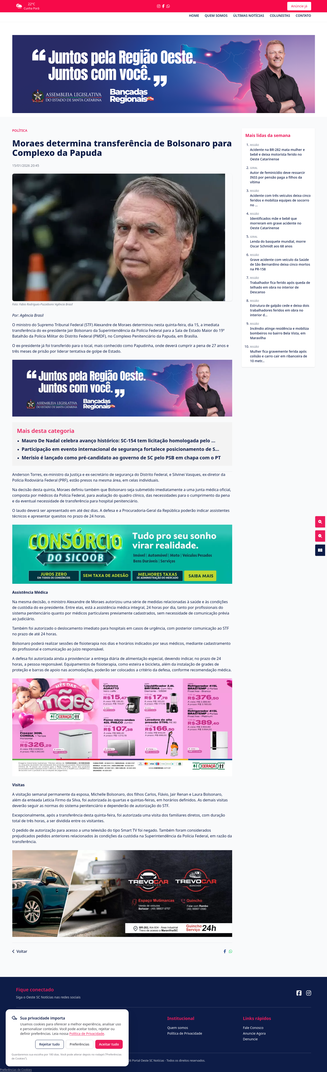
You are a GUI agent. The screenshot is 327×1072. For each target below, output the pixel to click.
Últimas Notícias (248, 15)
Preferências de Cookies (16, 1070)
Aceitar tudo (109, 1044)
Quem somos (216, 15)
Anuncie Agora (254, 1033)
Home (194, 15)
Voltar (19, 951)
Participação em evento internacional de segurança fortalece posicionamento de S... (120, 449)
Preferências (79, 1044)
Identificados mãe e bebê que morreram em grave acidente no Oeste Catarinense (275, 223)
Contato (303, 15)
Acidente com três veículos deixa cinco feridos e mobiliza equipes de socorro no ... (280, 200)
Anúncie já (299, 6)
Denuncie (250, 1039)
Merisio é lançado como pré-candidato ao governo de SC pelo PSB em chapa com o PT (121, 457)
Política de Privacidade (86, 1033)
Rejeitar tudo (49, 1044)
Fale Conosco (253, 1027)
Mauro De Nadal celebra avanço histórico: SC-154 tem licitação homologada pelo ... (118, 440)
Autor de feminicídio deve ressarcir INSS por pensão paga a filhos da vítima (277, 177)
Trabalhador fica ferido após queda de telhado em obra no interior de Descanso (280, 287)
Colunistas (280, 15)
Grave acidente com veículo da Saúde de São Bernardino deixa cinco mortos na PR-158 (280, 264)
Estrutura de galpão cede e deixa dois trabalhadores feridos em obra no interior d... (279, 310)
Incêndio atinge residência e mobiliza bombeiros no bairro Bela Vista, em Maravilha (279, 333)
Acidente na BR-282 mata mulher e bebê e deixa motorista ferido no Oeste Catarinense (277, 154)
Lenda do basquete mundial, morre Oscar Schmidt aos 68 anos (278, 243)
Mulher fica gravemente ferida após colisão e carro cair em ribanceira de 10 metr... (278, 356)
